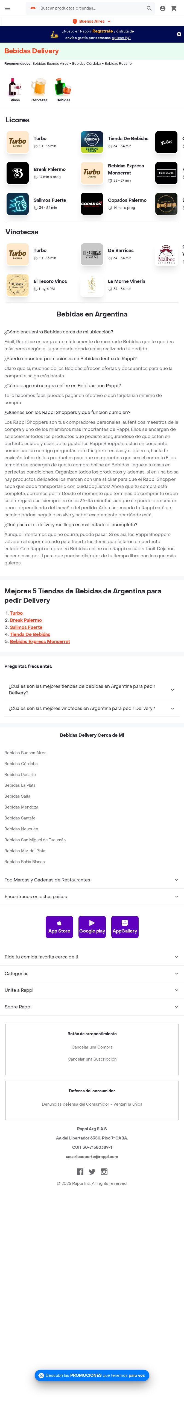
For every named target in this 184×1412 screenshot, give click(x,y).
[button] (92, 21)
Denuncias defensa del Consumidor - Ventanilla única (92, 1145)
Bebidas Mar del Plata (24, 892)
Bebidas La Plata (20, 826)
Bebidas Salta (17, 837)
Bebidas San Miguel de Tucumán (35, 881)
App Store (59, 968)
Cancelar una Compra (92, 1088)
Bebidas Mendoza (21, 848)
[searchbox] (88, 8)
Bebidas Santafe (20, 859)
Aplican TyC (121, 38)
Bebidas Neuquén (21, 870)
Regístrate (102, 31)
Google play (92, 968)
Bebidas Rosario (20, 815)
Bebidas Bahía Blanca (24, 902)
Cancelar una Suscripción (92, 1100)
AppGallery (125, 968)
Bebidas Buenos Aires (25, 794)
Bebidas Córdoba (21, 804)
